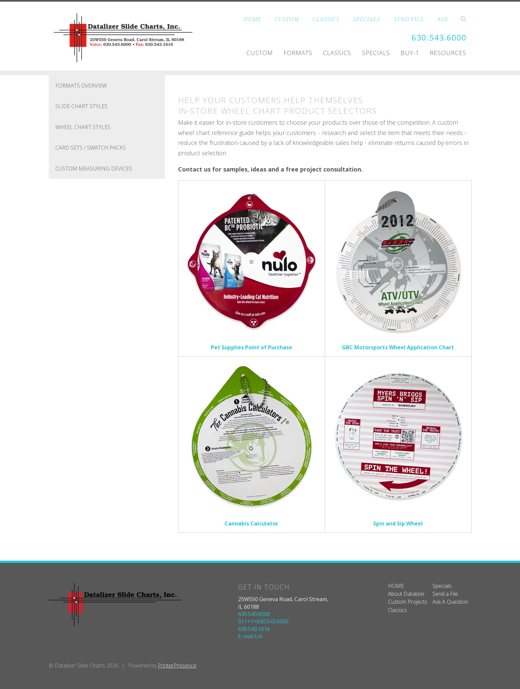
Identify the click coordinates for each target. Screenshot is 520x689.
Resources (448, 53)
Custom (259, 53)
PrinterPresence (177, 665)
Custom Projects (407, 601)
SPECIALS (366, 19)
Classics (337, 53)
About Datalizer (406, 593)
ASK (442, 19)
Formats (298, 53)
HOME (252, 19)
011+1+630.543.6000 (263, 621)
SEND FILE (409, 19)
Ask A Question (450, 601)
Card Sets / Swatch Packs (90, 147)
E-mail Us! (250, 636)
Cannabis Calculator (251, 523)
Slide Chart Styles (81, 106)
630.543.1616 (254, 629)
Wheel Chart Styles (82, 127)
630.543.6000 (439, 37)
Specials (376, 53)
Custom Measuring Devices (93, 168)
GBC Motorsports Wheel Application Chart (398, 347)
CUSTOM (287, 19)
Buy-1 (410, 53)
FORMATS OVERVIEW (81, 85)
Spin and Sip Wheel (398, 523)
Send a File (445, 593)
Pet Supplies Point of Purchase (251, 347)
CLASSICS (326, 19)
